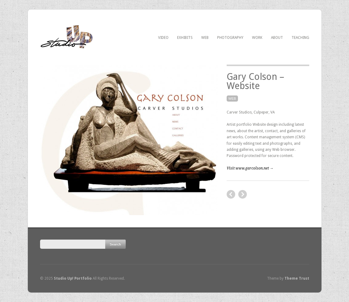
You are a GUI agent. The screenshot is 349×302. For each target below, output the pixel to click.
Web (205, 37)
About (277, 37)
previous (242, 194)
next (231, 194)
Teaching (300, 37)
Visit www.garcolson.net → (250, 168)
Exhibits (185, 37)
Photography (230, 37)
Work (257, 37)
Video (163, 37)
